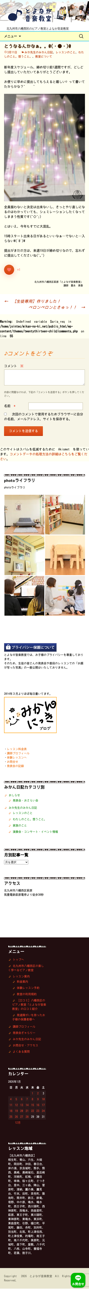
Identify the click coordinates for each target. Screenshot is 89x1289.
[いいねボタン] (9, 270)
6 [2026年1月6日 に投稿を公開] (21, 1099)
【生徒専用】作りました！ (32, 302)
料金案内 (22, 982)
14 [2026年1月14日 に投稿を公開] (27, 1105)
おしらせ (14, 795)
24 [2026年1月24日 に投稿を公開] (43, 1111)
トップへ (18, 960)
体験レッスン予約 (28, 988)
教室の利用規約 (27, 994)
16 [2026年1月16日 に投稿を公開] (37, 1105)
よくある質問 (21, 1052)
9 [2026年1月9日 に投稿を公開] (38, 1099)
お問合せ (12, 762)
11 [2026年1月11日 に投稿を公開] (11, 1105)
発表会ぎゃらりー (24, 1033)
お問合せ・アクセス (25, 1045)
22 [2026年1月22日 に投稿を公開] (32, 1111)
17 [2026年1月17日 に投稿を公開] (43, 1105)
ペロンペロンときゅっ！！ (56, 308)
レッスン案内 (21, 976)
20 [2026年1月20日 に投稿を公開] (21, 1111)
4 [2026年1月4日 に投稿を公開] (11, 1099)
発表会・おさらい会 (25, 800)
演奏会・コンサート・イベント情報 (35, 832)
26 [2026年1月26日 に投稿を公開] (16, 1117)
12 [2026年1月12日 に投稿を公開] (16, 1105)
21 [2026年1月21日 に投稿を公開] (27, 1111)
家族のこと (20, 825)
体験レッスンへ (17, 757)
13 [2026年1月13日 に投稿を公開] (21, 1105)
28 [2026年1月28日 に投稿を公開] (27, 1117)
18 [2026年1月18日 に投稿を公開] (11, 1111)
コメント (13, 366)
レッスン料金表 (17, 749)
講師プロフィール (18, 753)
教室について (43, 56)
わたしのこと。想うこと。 (30, 819)
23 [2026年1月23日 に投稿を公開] (37, 1111)
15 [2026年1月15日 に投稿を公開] (32, 1105)
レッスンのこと (65, 52)
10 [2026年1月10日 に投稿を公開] (43, 1099)
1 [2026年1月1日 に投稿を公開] (32, 1093)
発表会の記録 (15, 766)
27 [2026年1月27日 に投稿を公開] (21, 1117)
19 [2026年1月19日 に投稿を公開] (16, 1111)
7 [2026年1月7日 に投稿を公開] (27, 1099)
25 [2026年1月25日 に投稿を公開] (11, 1117)
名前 (9, 406)
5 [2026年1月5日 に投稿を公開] (16, 1099)
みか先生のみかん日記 (38, 52)
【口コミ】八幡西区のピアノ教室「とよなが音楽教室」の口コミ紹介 (29, 1005)
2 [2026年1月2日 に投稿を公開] (38, 1093)
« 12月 (16, 1123)
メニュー (10, 36)
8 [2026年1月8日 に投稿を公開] (32, 1099)
